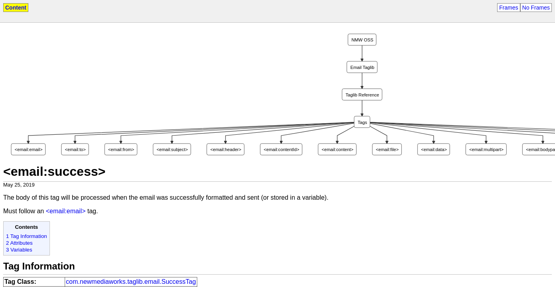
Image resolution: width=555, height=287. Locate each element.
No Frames (536, 7)
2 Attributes (19, 243)
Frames (508, 7)
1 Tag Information (26, 236)
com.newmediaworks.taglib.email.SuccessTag (131, 281)
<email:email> (66, 211)
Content (15, 7)
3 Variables (19, 250)
